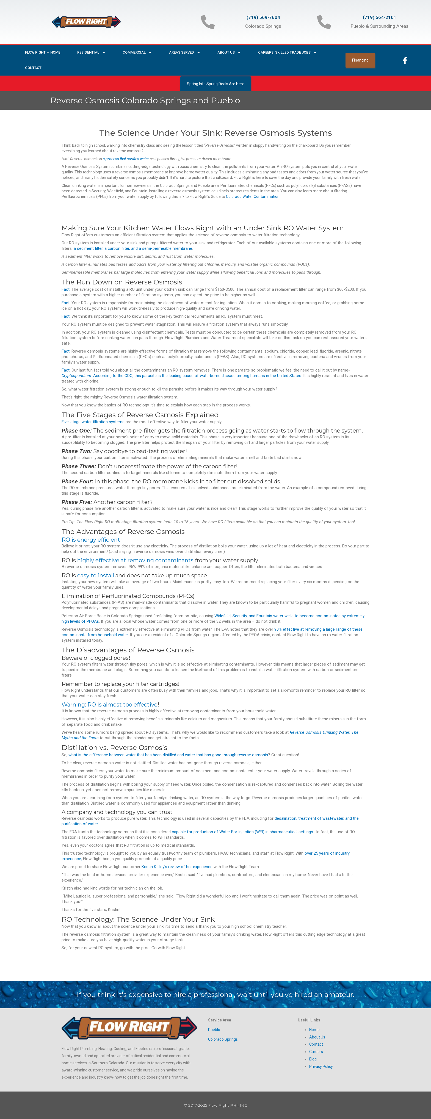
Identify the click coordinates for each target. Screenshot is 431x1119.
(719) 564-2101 (380, 17)
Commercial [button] (137, 52)
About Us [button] (229, 52)
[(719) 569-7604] (208, 22)
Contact (33, 68)
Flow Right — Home (42, 52)
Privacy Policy (321, 1065)
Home (314, 1029)
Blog (313, 1058)
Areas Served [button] (184, 52)
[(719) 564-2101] (324, 22)
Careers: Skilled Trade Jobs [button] (287, 52)
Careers (316, 1051)
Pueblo (214, 1029)
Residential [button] (91, 52)
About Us (317, 1037)
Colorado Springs (223, 1039)
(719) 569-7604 (263, 17)
